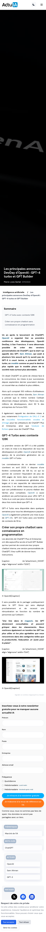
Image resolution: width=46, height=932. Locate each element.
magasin (29, 621)
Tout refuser (24, 922)
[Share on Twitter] (14, 897)
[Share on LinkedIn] (32, 897)
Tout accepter (8, 922)
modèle (14, 363)
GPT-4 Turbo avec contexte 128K (19, 315)
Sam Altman (26, 354)
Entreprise (6, 753)
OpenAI (5, 338)
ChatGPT (9, 847)
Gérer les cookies (10, 928)
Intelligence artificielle (13, 292)
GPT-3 (8, 518)
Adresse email (7, 765)
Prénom (5, 718)
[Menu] (41, 4)
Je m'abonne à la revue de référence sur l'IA (23, 803)
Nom (4, 729)
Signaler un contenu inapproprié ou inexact (29, 695)
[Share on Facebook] (23, 897)
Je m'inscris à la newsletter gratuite (23, 795)
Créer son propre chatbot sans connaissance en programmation (20, 323)
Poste (4, 741)
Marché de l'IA (11, 833)
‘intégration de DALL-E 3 (29, 416)
